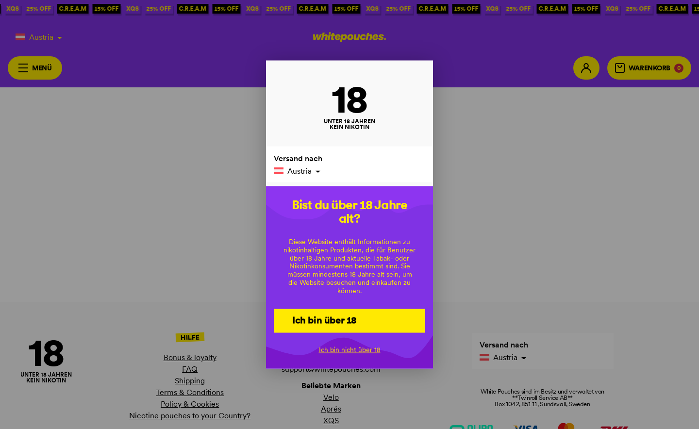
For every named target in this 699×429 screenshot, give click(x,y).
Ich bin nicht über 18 (350, 350)
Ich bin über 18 (324, 320)
